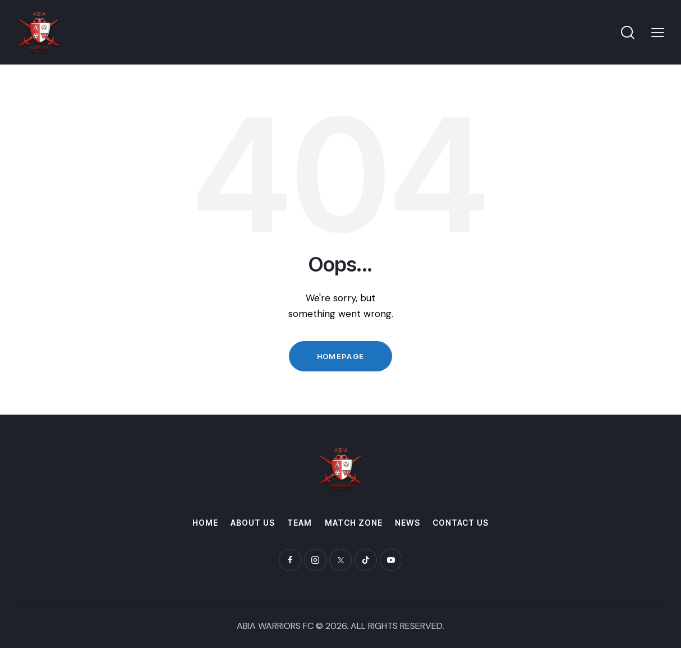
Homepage (340, 356)
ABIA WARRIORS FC (275, 626)
